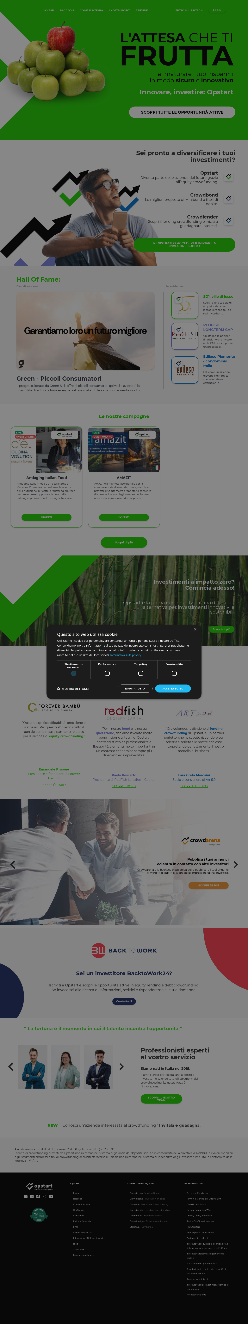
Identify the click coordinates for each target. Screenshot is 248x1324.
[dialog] (124, 662)
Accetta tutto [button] (172, 688)
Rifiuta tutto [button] (132, 688)
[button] (73, 688)
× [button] (195, 628)
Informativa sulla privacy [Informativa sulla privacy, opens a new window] (126, 654)
